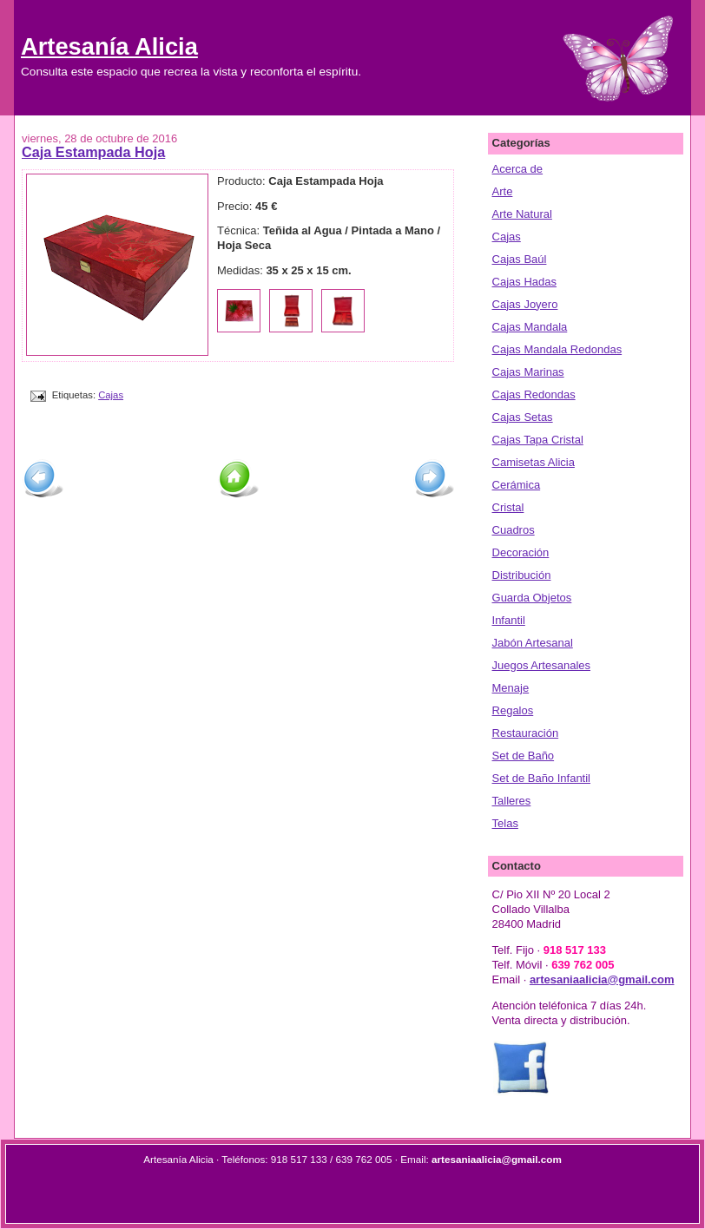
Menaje (511, 687)
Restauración (525, 732)
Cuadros (513, 529)
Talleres (511, 800)
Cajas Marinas (528, 371)
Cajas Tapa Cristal (537, 439)
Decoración (521, 552)
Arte (502, 191)
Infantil (508, 620)
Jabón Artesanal (532, 642)
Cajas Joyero (525, 304)
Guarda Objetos (532, 597)
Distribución (521, 575)
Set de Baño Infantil (541, 778)
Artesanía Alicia (109, 46)
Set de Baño (523, 755)
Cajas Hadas (524, 281)
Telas (505, 823)
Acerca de (518, 168)
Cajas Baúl (519, 259)
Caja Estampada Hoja (93, 152)
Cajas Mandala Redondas (557, 349)
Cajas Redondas (534, 394)
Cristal (508, 507)
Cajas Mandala (530, 326)
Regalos (513, 710)
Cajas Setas (522, 417)
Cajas (110, 395)
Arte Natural (522, 213)
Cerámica (516, 484)
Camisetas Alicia (533, 462)
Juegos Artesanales (541, 665)
